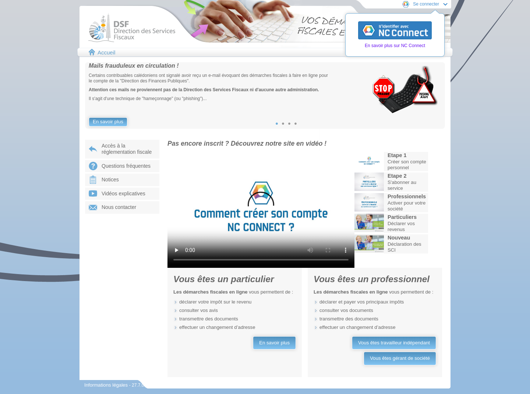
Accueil (106, 52)
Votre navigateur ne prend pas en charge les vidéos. (260, 209)
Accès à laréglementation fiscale (127, 149)
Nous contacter (119, 207)
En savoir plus (108, 121)
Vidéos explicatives (123, 193)
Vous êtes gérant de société (400, 358)
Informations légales (106, 385)
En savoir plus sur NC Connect (395, 45)
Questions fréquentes (126, 166)
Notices (110, 179)
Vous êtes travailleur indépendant (394, 342)
